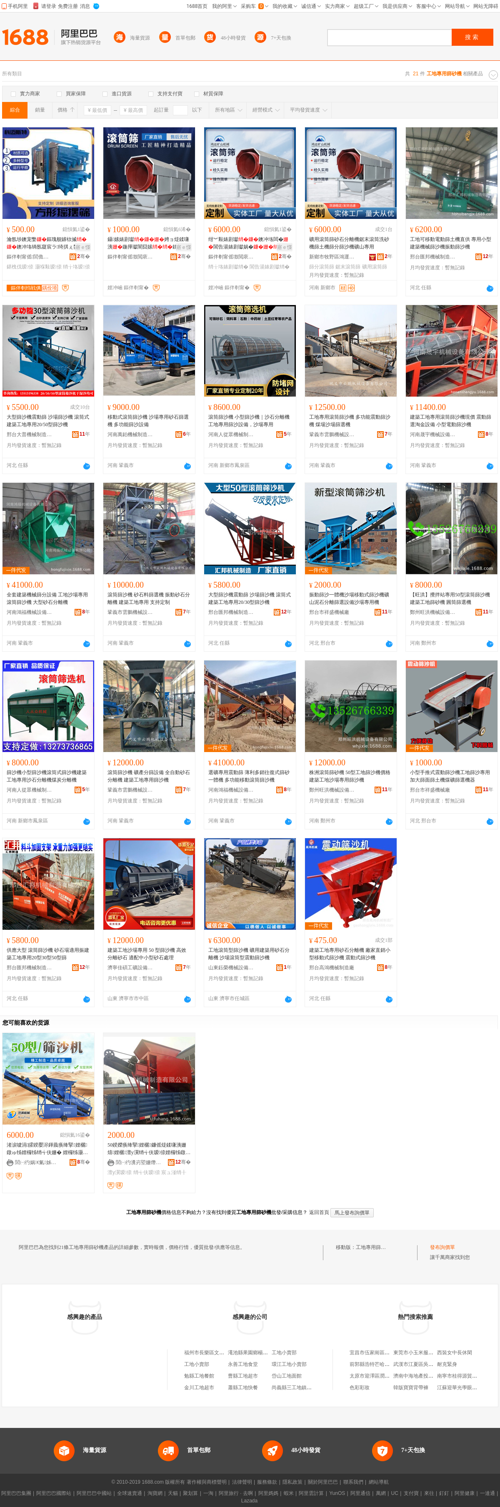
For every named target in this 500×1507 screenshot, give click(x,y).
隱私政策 (292, 1482)
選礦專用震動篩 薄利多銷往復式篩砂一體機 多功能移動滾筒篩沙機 (249, 776)
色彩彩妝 (360, 1387)
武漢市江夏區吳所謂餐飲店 (423, 1364)
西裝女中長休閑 (454, 1353)
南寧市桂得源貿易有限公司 (467, 1376)
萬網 (381, 1493)
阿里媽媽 (268, 1493)
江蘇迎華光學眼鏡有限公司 (467, 1387)
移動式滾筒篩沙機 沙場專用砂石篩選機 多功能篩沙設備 (148, 420)
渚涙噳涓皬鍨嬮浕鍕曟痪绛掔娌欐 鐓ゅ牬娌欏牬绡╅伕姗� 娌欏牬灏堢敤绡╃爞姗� (47, 1149)
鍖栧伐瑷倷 (20, 267)
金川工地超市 (199, 1387)
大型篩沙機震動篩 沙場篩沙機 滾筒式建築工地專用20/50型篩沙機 (48, 420)
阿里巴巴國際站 (53, 1493)
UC (394, 1493)
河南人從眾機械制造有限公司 (231, 434)
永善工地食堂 (243, 1364)
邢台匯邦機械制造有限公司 (433, 257)
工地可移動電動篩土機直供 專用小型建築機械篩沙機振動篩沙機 (450, 243)
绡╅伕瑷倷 (146, 1172)
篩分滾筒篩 (321, 267)
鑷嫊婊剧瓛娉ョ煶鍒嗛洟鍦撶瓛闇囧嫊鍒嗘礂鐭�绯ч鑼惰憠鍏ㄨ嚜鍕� (148, 243)
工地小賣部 (284, 1353)
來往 (429, 1493)
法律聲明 (242, 1482)
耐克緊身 (447, 1364)
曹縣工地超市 (243, 1376)
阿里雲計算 (311, 1493)
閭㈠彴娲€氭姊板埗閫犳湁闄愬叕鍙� (38, 1162)
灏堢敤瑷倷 (48, 267)
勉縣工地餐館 (199, 1376)
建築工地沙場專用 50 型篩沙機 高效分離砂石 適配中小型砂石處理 (147, 954)
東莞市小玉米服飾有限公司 (423, 1353)
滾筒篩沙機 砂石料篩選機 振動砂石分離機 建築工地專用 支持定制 (149, 598)
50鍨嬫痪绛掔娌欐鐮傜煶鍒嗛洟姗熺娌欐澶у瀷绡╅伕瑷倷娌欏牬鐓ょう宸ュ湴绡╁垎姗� (149, 1149)
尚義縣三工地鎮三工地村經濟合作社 (312, 1387)
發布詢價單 (442, 1247)
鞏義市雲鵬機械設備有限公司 (332, 434)
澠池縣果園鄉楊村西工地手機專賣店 (268, 1353)
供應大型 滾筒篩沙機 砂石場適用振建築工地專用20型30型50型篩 (48, 954)
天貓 (173, 1493)
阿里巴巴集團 (16, 1493)
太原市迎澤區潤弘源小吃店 (380, 1376)
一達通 (487, 1493)
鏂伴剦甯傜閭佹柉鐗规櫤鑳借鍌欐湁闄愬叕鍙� (29, 257)
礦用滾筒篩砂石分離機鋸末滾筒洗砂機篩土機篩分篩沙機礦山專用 (349, 243)
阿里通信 (360, 1493)
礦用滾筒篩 (374, 267)
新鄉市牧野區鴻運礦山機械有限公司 (332, 257)
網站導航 (379, 1482)
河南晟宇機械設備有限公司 (433, 434)
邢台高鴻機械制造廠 (331, 968)
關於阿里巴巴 (323, 1482)
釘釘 (444, 1493)
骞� (83, 256)
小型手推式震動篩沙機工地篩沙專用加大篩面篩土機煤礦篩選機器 (450, 776)
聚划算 (190, 1493)
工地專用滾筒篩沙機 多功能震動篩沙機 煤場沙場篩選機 (349, 420)
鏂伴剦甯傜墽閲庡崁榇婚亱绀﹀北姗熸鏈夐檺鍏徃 (130, 257)
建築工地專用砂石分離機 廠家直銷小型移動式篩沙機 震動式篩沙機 (349, 954)
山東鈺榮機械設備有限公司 (231, 968)
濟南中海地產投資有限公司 (423, 1376)
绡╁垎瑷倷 (76, 267)
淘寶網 (155, 1493)
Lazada (249, 1501)
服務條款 (267, 1482)
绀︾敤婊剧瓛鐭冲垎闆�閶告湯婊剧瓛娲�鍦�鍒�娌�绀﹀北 (248, 243)
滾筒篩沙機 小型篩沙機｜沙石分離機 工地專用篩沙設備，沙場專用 (249, 420)
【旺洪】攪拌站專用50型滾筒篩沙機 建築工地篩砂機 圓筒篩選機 (450, 598)
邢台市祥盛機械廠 (329, 612)
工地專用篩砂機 (373, 1247)
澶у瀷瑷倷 (120, 1172)
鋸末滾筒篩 (347, 267)
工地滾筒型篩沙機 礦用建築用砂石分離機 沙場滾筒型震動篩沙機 (249, 954)
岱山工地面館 (287, 1376)
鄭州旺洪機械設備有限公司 (433, 612)
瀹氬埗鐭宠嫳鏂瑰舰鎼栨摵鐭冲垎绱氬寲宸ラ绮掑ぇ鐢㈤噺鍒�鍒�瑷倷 (47, 243)
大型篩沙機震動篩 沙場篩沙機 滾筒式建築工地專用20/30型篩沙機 (249, 598)
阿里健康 (465, 1493)
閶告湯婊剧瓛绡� (270, 267)
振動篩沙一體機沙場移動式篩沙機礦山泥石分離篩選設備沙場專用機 (349, 598)
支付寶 (411, 1493)
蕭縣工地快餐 (243, 1387)
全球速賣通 (129, 1493)
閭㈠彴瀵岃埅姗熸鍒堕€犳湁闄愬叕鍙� (139, 1162)
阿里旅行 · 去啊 (236, 1493)
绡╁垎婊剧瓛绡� (228, 267)
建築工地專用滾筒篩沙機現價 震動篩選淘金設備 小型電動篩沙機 (450, 420)
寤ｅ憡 (82, 247)
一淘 (208, 1493)
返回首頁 (319, 1212)
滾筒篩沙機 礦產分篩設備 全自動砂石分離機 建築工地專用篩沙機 (149, 776)
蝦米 (289, 1493)
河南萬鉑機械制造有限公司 (130, 434)
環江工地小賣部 (289, 1364)
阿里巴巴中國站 (94, 1493)
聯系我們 (353, 1482)
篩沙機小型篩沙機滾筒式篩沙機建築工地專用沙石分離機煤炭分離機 (47, 776)
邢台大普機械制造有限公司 (29, 434)
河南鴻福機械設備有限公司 (29, 612)
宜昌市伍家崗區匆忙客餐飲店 (382, 1353)
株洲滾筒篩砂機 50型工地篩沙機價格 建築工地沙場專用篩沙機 (349, 776)
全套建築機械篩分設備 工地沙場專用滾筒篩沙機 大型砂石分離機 (47, 598)
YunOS (337, 1493)
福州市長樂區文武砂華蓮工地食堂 (221, 1353)
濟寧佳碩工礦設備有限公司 (130, 968)
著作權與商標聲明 (207, 1482)
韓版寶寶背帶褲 (410, 1387)
